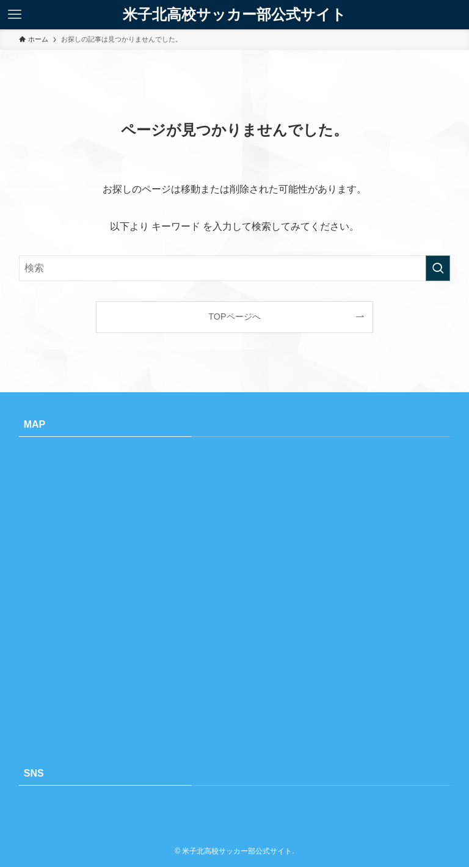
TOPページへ (234, 316)
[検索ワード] (235, 268)
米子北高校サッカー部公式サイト (234, 14)
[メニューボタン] (14, 14)
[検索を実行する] (438, 268)
